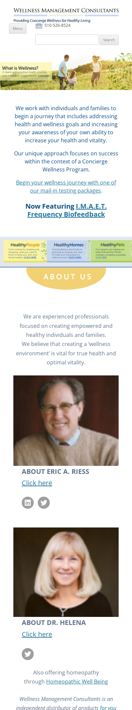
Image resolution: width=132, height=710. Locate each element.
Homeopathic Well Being (77, 681)
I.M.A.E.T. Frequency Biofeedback (67, 210)
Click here (37, 482)
